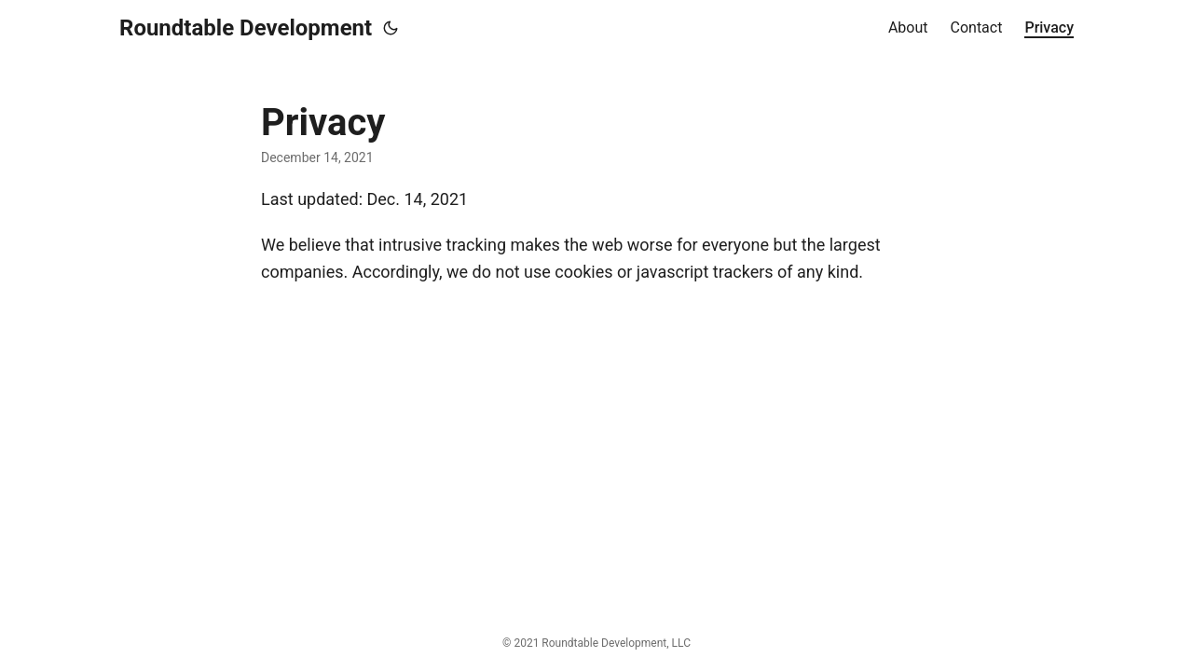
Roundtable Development (245, 28)
